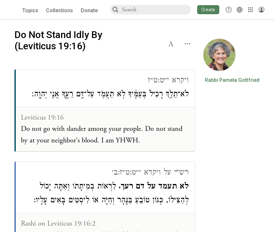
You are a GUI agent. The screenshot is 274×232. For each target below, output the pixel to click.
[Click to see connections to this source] (105, 110)
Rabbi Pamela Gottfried (232, 80)
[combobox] (156, 9)
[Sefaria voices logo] (13, 10)
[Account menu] (261, 10)
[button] (208, 9)
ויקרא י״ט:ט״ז (168, 81)
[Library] (250, 10)
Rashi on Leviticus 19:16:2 (58, 223)
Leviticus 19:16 (42, 117)
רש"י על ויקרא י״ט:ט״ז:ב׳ (150, 173)
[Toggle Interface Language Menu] (239, 10)
